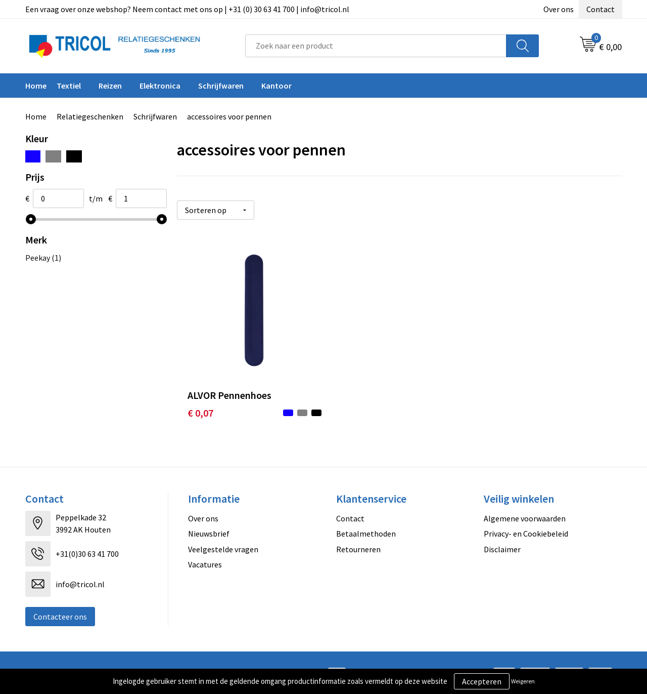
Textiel (69, 85)
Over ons (558, 9)
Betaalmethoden (366, 526)
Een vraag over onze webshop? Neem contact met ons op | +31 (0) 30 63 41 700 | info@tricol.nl (187, 9)
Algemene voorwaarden (525, 511)
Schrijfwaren (221, 85)
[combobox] (375, 45)
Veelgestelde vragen (223, 541)
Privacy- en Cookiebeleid (526, 526)
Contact (600, 9)
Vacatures (205, 557)
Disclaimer (502, 541)
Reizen (110, 85)
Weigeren (523, 681)
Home (36, 85)
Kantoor (276, 85)
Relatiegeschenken (90, 116)
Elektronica (160, 85)
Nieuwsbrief (208, 526)
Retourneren (358, 541)
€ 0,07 (200, 405)
